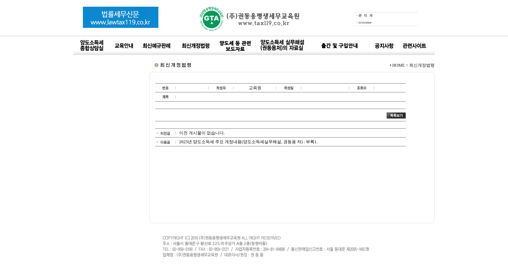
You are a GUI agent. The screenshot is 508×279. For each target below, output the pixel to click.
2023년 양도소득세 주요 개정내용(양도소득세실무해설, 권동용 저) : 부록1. (248, 141)
